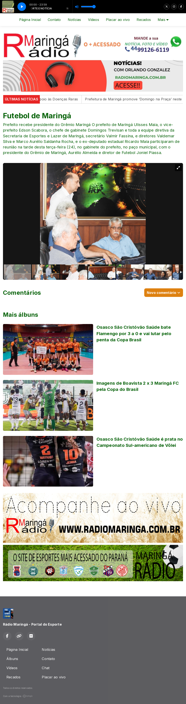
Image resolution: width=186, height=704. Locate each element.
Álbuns (12, 659)
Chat (45, 668)
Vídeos (93, 20)
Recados (144, 20)
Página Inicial (30, 20)
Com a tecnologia (18, 696)
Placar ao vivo (118, 20)
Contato (54, 20)
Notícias (74, 20)
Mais (163, 20)
